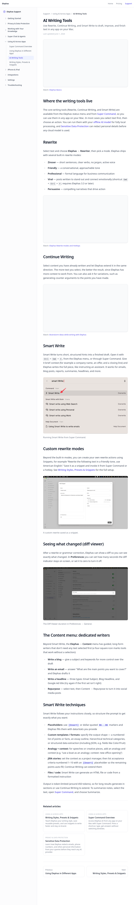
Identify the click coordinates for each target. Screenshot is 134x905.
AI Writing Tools (16, 58)
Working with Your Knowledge (16, 29)
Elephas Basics (55, 90)
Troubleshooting (15, 85)
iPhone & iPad (14, 69)
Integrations (13, 75)
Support (128, 3)
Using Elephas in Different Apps (20, 52)
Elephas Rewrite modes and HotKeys (64, 245)
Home (110, 3)
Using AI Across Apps (17, 41)
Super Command (106, 113)
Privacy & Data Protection (19, 23)
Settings (11, 80)
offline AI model (102, 122)
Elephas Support (12, 11)
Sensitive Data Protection (75, 126)
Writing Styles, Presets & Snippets (19, 63)
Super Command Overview (20, 46)
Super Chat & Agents (16, 36)
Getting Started (14, 18)
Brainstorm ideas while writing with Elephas (67, 334)
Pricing (119, 3)
